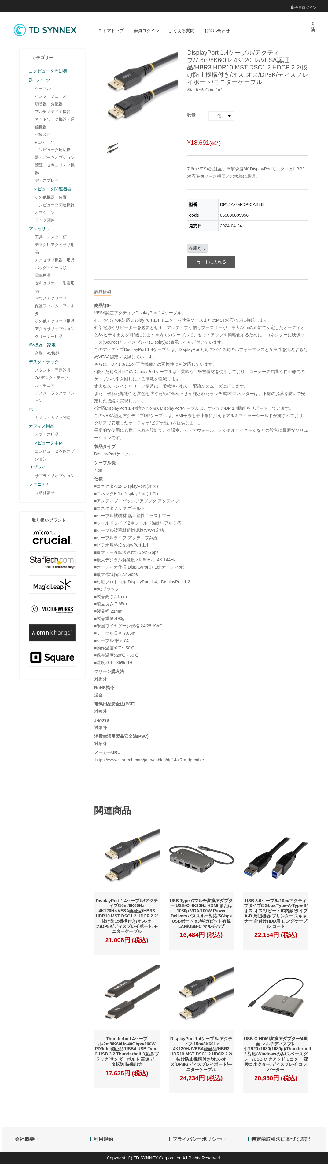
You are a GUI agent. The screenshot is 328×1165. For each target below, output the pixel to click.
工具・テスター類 (51, 237)
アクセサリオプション (55, 329)
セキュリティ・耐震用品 (55, 287)
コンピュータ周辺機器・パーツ (48, 76)
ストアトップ (111, 30)
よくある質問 (181, 30)
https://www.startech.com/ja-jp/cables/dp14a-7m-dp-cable (149, 760)
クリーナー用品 (49, 337)
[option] (111, 149)
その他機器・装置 (51, 198)
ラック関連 (45, 220)
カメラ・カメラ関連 (53, 418)
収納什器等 (45, 493)
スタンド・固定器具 (53, 370)
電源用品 (43, 276)
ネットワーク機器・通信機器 (55, 124)
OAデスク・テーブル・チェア (51, 382)
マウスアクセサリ (51, 299)
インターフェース (51, 97)
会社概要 (26, 1140)
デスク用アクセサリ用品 (55, 249)
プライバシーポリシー (198, 1140)
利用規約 (103, 1140)
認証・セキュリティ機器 (55, 169)
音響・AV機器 (47, 354)
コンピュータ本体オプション (55, 456)
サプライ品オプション (55, 476)
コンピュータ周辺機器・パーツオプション (55, 154)
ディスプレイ (47, 181)
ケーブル (43, 89)
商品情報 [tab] (102, 292)
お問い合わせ (217, 30)
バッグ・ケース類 (51, 268)
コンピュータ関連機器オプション (55, 209)
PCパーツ (43, 142)
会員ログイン (303, 8)
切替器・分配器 (49, 104)
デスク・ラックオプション (55, 397)
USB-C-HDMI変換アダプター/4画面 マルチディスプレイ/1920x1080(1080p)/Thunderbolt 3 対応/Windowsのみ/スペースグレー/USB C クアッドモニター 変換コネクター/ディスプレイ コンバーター (277, 1055)
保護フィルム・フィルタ (55, 310)
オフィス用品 (47, 435)
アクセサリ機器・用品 (55, 260)
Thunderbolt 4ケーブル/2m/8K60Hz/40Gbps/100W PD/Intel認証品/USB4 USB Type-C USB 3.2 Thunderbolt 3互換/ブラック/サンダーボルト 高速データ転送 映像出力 (127, 1052)
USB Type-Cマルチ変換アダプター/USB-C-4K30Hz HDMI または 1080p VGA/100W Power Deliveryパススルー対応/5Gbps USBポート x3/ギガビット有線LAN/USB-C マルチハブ (201, 914)
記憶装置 (43, 135)
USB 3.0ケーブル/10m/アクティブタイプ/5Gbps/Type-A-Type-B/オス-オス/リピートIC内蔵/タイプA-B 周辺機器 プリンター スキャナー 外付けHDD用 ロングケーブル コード (276, 914)
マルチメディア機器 (53, 112)
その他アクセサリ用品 (55, 321)
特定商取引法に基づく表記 (280, 1140)
